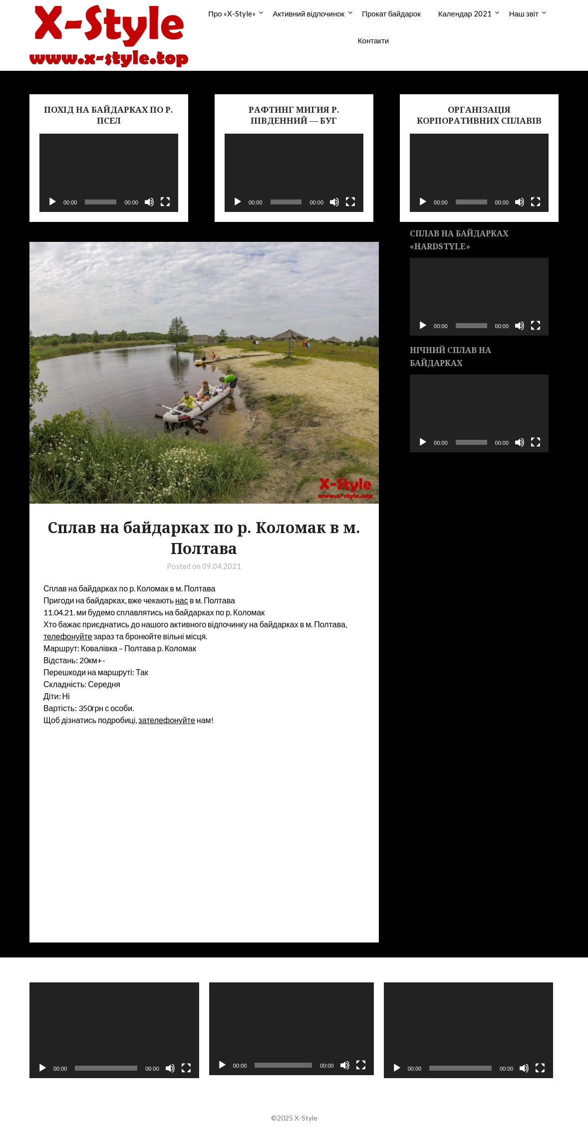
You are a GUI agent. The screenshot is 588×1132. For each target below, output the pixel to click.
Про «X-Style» (231, 13)
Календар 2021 (465, 13)
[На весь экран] (165, 202)
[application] (108, 172)
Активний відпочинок (309, 13)
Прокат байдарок (391, 13)
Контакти (373, 40)
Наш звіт (524, 13)
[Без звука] (149, 202)
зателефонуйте (166, 720)
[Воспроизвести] (52, 202)
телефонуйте (67, 636)
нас (181, 600)
